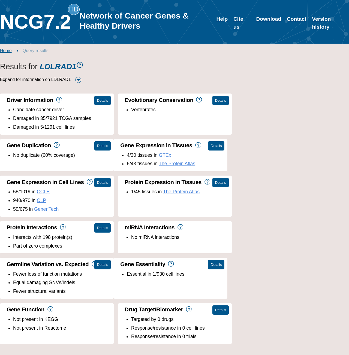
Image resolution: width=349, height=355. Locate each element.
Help (222, 19)
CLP (156, 163)
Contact (296, 19)
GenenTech (161, 172)
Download (268, 19)
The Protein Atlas (63, 163)
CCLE (158, 155)
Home (6, 50)
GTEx (51, 155)
